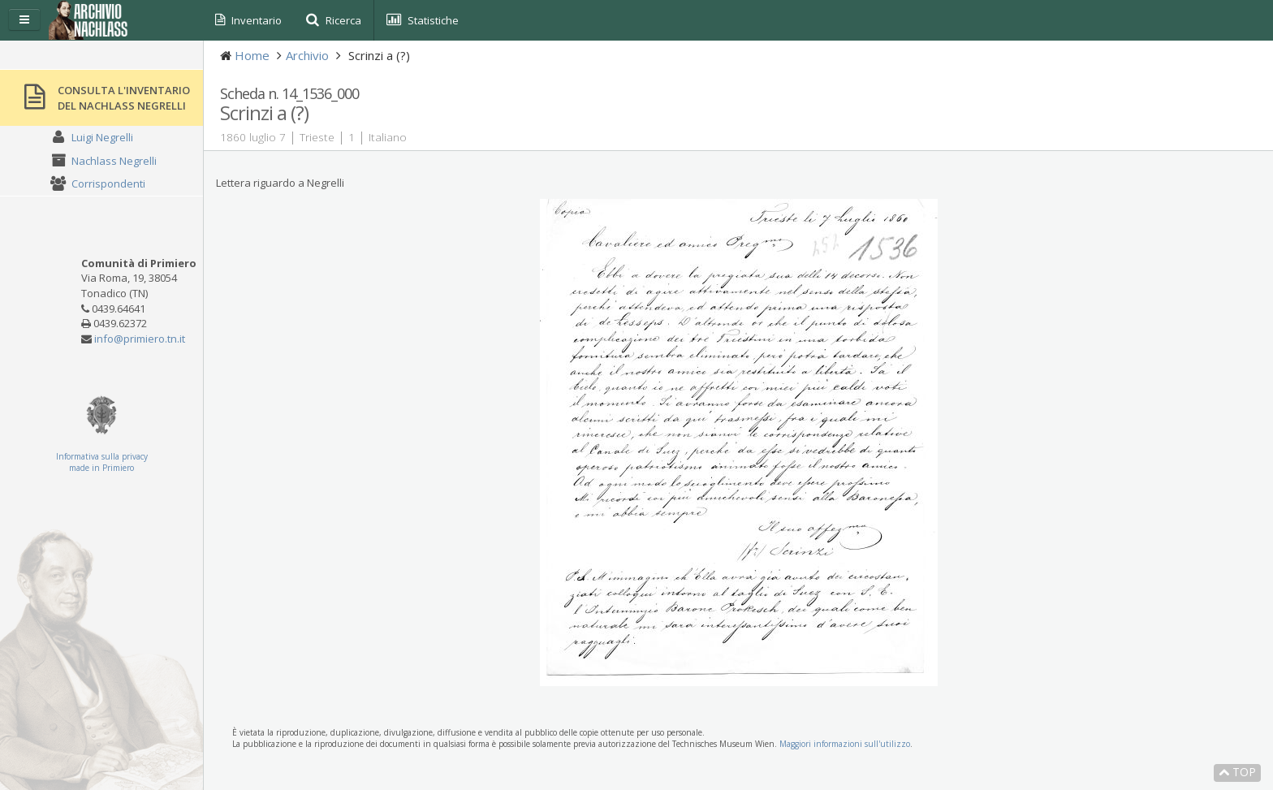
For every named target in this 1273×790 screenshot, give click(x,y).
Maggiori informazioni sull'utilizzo (844, 743)
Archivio (307, 55)
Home (252, 55)
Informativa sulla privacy (102, 456)
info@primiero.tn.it (139, 338)
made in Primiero (101, 467)
